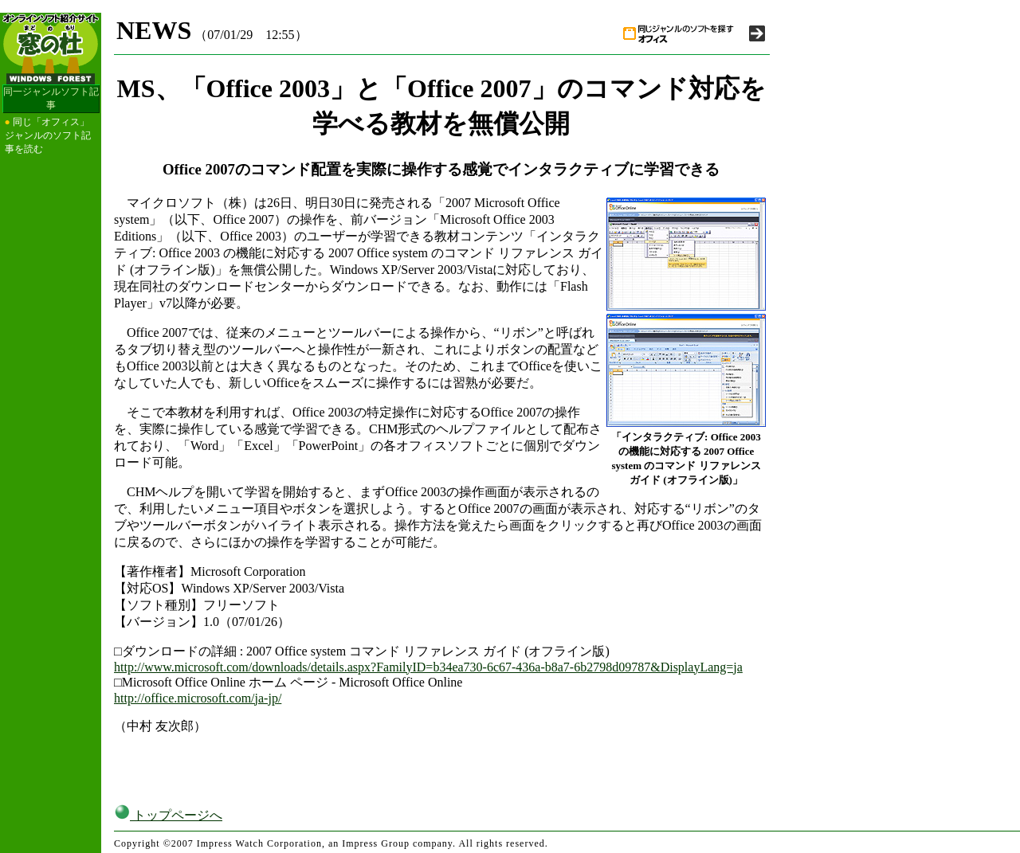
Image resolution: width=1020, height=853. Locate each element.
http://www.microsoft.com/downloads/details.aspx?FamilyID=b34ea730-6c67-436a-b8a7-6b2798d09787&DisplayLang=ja (428, 667)
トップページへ (168, 815)
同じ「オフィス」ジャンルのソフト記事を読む (48, 135)
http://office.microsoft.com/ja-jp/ (197, 698)
